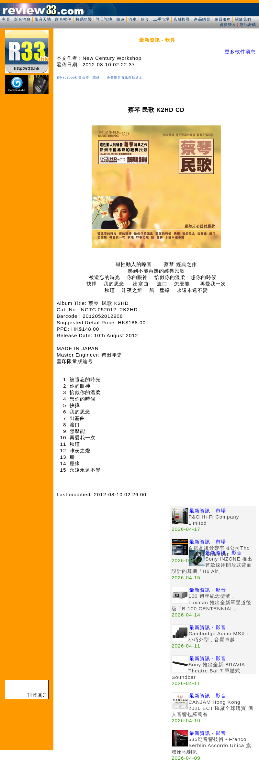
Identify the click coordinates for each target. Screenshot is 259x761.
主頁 (6, 19)
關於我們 (243, 19)
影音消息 (22, 19)
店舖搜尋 (182, 19)
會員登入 (228, 24)
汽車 (133, 19)
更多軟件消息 (240, 51)
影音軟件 (63, 19)
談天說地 (104, 19)
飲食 (145, 19)
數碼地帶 (83, 19)
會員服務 (222, 19)
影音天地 (43, 19)
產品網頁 (202, 19)
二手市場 (161, 19)
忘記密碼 (248, 24)
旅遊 (120, 19)
